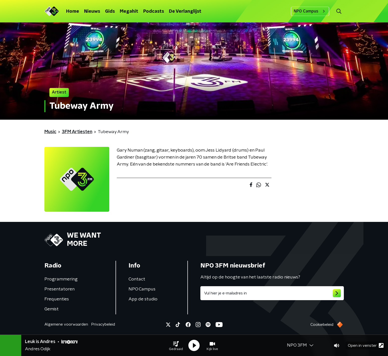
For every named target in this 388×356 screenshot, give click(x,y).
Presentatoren (59, 289)
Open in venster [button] (366, 345)
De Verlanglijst (185, 11)
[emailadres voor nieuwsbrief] (272, 293)
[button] (176, 346)
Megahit (129, 11)
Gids (110, 11)
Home (72, 11)
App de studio (143, 299)
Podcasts (153, 11)
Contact (137, 279)
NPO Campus (310, 11)
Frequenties (56, 299)
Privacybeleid (103, 324)
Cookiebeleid (321, 325)
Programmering (61, 279)
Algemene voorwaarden (66, 324)
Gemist (51, 309)
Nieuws (92, 11)
